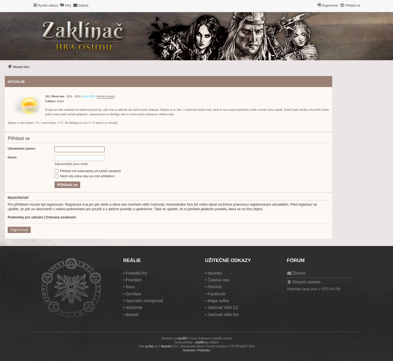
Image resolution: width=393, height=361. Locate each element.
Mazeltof (166, 346)
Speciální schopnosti (144, 300)
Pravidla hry (136, 273)
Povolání (134, 280)
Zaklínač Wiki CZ (222, 307)
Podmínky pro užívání (25, 217)
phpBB (182, 338)
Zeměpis (133, 294)
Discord (214, 286)
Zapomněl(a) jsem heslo (71, 164)
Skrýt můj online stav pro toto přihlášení (85, 176)
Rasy (130, 286)
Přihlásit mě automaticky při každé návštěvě (88, 171)
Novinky (214, 273)
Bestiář (132, 314)
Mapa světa (217, 300)
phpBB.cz (202, 342)
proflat (149, 346)
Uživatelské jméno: (22, 148)
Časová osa (218, 280)
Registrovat (19, 229)
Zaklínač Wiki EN (222, 314)
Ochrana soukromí (61, 217)
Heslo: (12, 157)
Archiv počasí (105, 96)
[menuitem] (65, 5)
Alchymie (134, 307)
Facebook (216, 294)
